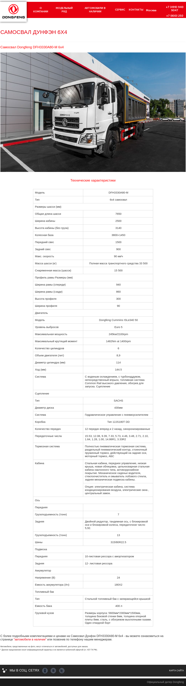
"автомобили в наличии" (30, 639)
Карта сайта (176, 670)
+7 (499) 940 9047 (174, 8)
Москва (151, 10)
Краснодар (153, 19)
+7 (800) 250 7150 (174, 17)
